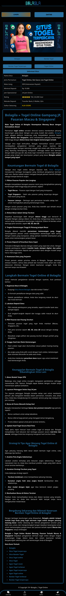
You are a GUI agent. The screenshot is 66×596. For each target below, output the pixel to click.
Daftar (41, 593)
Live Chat (8, 593)
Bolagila (25, 76)
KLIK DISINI (26, 105)
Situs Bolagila (55, 170)
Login (24, 593)
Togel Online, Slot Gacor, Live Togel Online (38, 80)
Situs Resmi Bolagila (23, 290)
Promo (58, 593)
